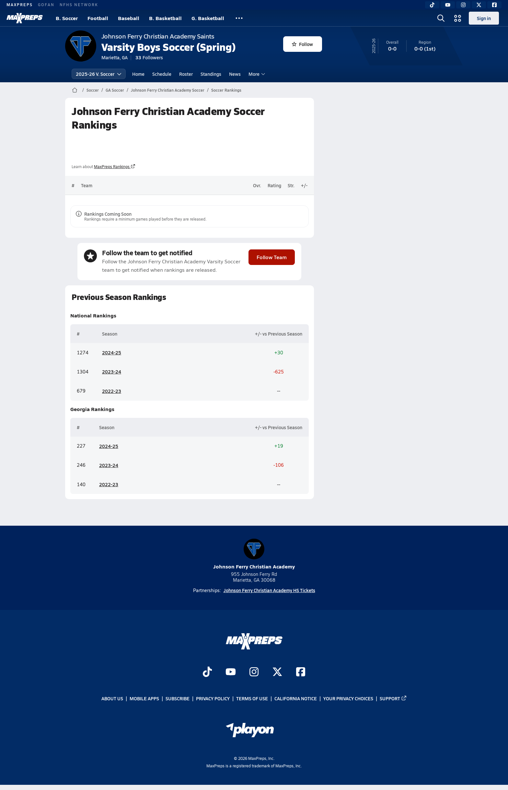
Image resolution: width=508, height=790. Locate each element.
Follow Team (272, 256)
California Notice (295, 698)
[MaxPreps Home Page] (74, 90)
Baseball (128, 18)
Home (138, 74)
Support (393, 698)
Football (97, 18)
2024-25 (111, 352)
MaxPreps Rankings (114, 166)
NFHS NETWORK (79, 4)
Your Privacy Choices (348, 698)
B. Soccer (67, 18)
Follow (302, 44)
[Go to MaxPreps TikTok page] (207, 672)
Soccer (93, 90)
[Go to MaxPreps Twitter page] (277, 672)
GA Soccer (115, 90)
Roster (186, 74)
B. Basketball (165, 18)
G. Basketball (207, 18)
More (255, 74)
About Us (112, 698)
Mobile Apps (144, 698)
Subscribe (178, 698)
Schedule (161, 74)
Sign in (484, 18)
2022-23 (111, 390)
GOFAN (46, 4)
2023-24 (111, 371)
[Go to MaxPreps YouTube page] (230, 672)
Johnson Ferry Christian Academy (254, 554)
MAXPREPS (19, 4)
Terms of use (252, 698)
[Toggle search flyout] (441, 18)
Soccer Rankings (226, 90)
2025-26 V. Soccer (98, 74)
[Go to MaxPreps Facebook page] (300, 672)
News (235, 74)
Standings (211, 74)
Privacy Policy (213, 698)
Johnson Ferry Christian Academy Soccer (167, 90)
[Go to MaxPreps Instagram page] (254, 672)
